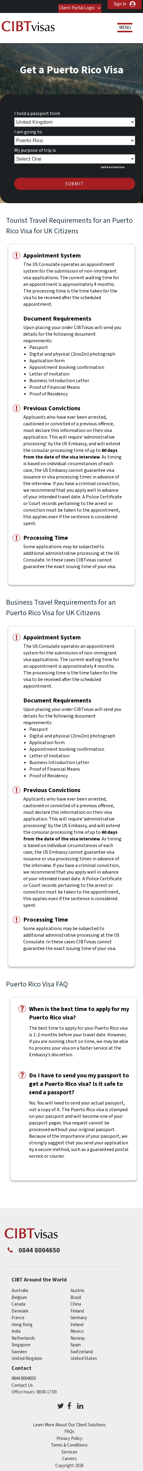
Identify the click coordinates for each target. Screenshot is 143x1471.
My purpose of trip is (35, 146)
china (75, 1300)
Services (69, 1448)
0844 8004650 (23, 1374)
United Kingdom (26, 1354)
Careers (69, 1455)
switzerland (81, 1348)
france (17, 1314)
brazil (75, 1293)
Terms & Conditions (69, 1441)
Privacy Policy (69, 1434)
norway (77, 1334)
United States (83, 1354)
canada (18, 1300)
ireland (76, 1321)
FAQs (69, 1428)
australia (19, 1287)
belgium (19, 1293)
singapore (21, 1341)
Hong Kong (22, 1321)
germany (78, 1314)
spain (75, 1341)
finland (77, 1307)
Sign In (120, 4)
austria (77, 1287)
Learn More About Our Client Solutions (69, 1421)
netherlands (23, 1334)
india (16, 1327)
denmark (19, 1307)
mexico (77, 1327)
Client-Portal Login (73, 4)
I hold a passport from (37, 109)
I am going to (28, 128)
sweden (19, 1348)
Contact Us (22, 1381)
